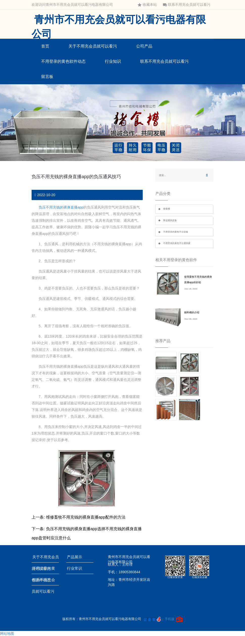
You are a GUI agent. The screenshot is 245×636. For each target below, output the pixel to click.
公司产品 (144, 46)
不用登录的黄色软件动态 (63, 61)
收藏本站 (147, 5)
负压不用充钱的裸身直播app (61, 207)
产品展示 (75, 557)
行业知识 (113, 61)
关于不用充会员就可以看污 (92, 46)
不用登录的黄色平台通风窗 (176, 243)
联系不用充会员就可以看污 (186, 5)
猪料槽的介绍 (191, 312)
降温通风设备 (170, 220)
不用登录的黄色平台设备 (175, 232)
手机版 (170, 619)
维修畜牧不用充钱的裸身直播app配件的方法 (86, 517)
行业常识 (75, 568)
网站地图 (7, 633)
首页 (45, 46)
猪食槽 (166, 209)
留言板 (47, 76)
